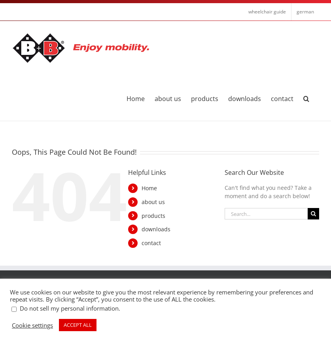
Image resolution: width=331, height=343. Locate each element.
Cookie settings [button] (32, 325)
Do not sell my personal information (69, 308)
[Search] (313, 213)
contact (151, 243)
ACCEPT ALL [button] (78, 324)
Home (149, 188)
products (153, 215)
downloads (156, 229)
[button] (306, 98)
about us (153, 202)
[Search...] (266, 213)
